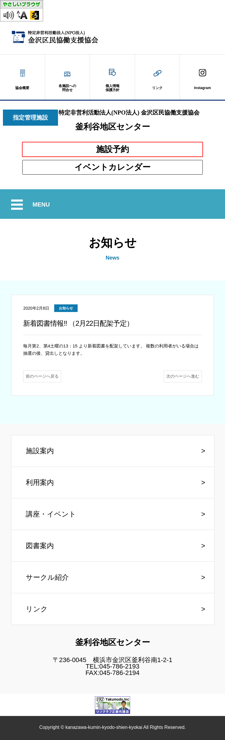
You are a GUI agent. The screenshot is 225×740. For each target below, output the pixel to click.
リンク (37, 609)
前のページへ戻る (42, 376)
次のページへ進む (182, 376)
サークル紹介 (47, 577)
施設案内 (40, 451)
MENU (42, 205)
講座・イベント (51, 514)
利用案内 (40, 482)
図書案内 (40, 546)
